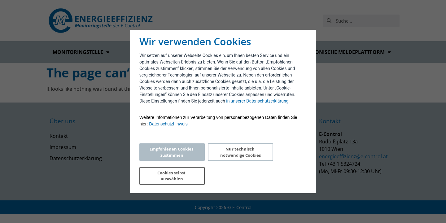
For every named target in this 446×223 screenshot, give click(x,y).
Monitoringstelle (81, 52)
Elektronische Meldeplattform (344, 52)
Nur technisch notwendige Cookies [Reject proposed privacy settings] (221, 164)
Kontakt (59, 136)
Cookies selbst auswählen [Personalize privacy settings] (277, 164)
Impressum (63, 147)
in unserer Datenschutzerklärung (257, 112)
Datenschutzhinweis (168, 135)
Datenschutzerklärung (76, 158)
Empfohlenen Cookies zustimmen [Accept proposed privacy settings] (166, 164)
